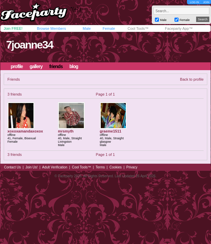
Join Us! (31, 167)
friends (56, 66)
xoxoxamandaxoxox (25, 131)
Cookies (116, 167)
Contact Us (12, 167)
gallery (35, 66)
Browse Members (51, 28)
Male (87, 28)
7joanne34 (29, 45)
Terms (100, 167)
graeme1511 (110, 131)
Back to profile (192, 79)
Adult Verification (54, 167)
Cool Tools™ (137, 28)
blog (73, 66)
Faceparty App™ (179, 28)
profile (17, 66)
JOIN (206, 2)
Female (108, 28)
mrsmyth (65, 131)
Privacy (132, 167)
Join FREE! (13, 28)
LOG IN (194, 2)
